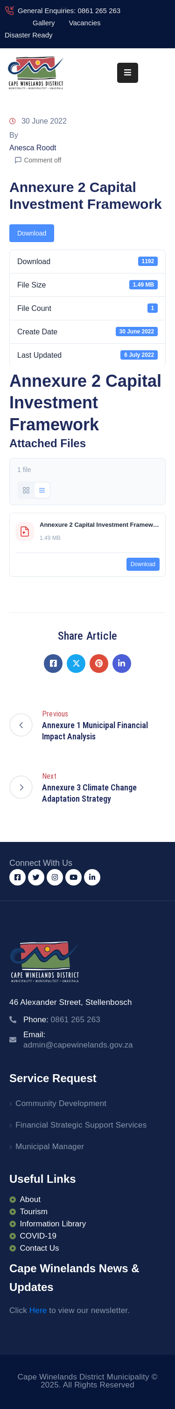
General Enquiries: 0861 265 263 (69, 11)
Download (31, 233)
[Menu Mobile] (127, 73)
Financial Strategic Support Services (81, 1125)
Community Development (60, 1103)
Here (38, 1310)
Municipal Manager (49, 1146)
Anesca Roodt (32, 148)
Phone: (61, 1019)
